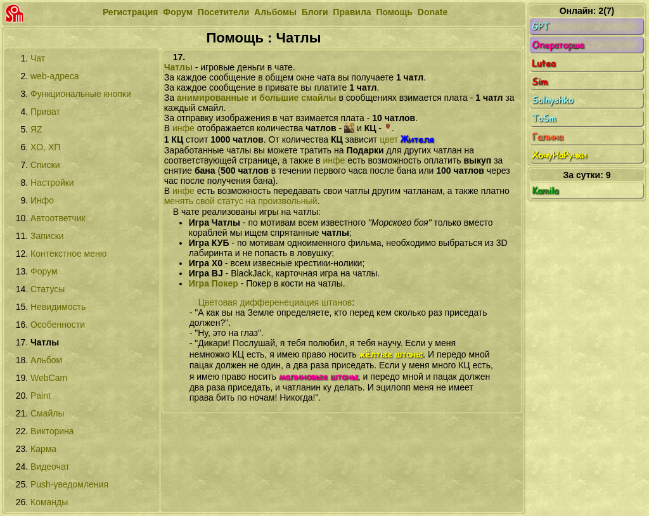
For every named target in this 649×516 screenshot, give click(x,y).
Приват (45, 111)
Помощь (394, 12)
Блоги (315, 12)
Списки (45, 165)
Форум (178, 12)
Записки (47, 236)
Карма (43, 449)
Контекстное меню (68, 253)
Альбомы (275, 12)
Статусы (47, 289)
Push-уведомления (69, 484)
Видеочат (50, 466)
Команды (49, 502)
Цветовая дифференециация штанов (275, 302)
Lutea (587, 63)
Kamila (587, 190)
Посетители (223, 12)
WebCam (48, 378)
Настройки (52, 182)
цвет (407, 139)
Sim (587, 81)
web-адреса (54, 76)
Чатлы (178, 67)
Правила (352, 12)
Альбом (46, 360)
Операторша (587, 45)
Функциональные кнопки (80, 94)
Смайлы (47, 413)
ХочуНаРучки (587, 155)
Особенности (57, 324)
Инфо (42, 200)
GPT (587, 26)
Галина (587, 137)
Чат (37, 58)
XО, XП (45, 147)
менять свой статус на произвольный (241, 201)
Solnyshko (587, 100)
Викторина (52, 431)
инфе (183, 128)
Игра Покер (213, 283)
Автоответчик (58, 218)
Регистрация (130, 12)
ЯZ (36, 129)
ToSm (587, 118)
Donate (432, 12)
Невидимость (58, 307)
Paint (40, 395)
